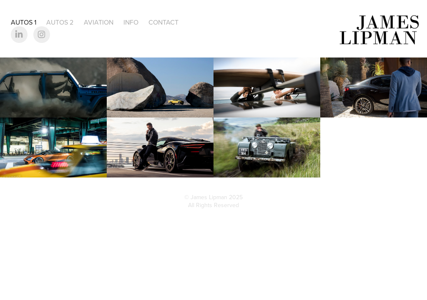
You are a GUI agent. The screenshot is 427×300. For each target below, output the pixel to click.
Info (130, 22)
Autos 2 (59, 22)
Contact (163, 22)
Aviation (98, 22)
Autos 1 (23, 22)
